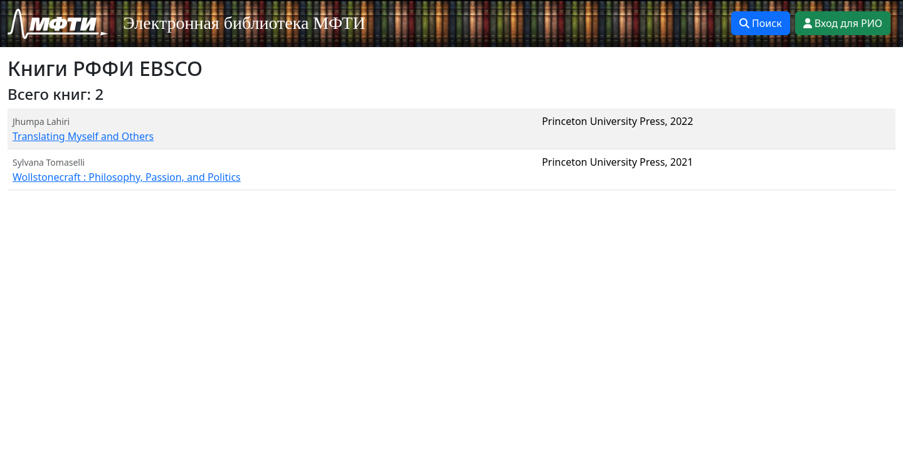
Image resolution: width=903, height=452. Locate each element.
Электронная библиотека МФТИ (244, 23)
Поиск (760, 23)
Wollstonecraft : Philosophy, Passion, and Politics (127, 177)
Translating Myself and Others (83, 136)
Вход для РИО (842, 23)
